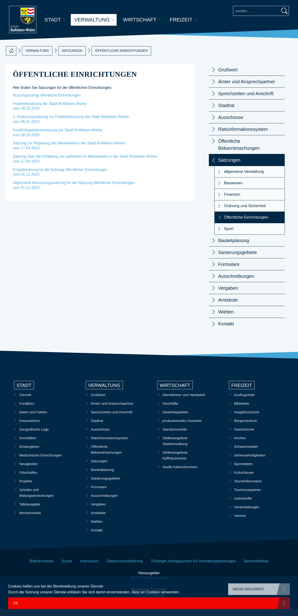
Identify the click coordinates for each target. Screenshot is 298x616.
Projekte (25, 488)
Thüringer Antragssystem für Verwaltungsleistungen (193, 568)
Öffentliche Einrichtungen (121, 57)
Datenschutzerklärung (125, 568)
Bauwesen (233, 190)
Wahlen (226, 318)
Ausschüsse (230, 124)
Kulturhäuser (244, 479)
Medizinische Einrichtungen (40, 462)
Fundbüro (26, 410)
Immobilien (27, 445)
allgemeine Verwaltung (244, 178)
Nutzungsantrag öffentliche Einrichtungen (47, 102)
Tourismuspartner (247, 497)
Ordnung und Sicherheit (245, 213)
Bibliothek (241, 410)
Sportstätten (243, 471)
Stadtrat (226, 112)
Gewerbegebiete (175, 419)
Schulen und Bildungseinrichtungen (36, 500)
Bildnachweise (41, 568)
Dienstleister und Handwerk (184, 402)
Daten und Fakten (33, 419)
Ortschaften (28, 479)
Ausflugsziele (244, 402)
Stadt (53, 20)
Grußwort (227, 76)
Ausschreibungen (236, 283)
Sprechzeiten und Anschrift (246, 100)
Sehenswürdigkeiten (250, 462)
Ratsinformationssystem (243, 136)
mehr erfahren (248, 589)
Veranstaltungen (246, 514)
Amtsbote (228, 307)
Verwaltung (92, 20)
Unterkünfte (243, 505)
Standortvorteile (175, 436)
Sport (229, 235)
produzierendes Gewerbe (182, 428)
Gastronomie (244, 436)
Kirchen (240, 445)
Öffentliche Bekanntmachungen (239, 152)
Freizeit (181, 20)
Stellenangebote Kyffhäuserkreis (175, 462)
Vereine (240, 523)
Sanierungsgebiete (237, 259)
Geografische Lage (34, 436)
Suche (66, 568)
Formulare (228, 271)
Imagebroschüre (246, 419)
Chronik (25, 402)
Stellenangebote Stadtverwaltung (175, 448)
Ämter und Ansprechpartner (246, 88)
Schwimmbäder (246, 454)
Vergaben (228, 295)
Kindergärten (29, 454)
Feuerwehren (29, 428)
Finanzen (232, 201)
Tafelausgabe (29, 511)
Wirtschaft (140, 20)
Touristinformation (248, 488)
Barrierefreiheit (256, 568)
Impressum (89, 568)
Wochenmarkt (30, 520)
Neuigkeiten (28, 471)
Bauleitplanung (233, 247)
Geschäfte (170, 410)
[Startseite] (11, 58)
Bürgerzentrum (245, 428)
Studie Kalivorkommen (180, 474)
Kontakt (226, 330)
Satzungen (72, 57)
